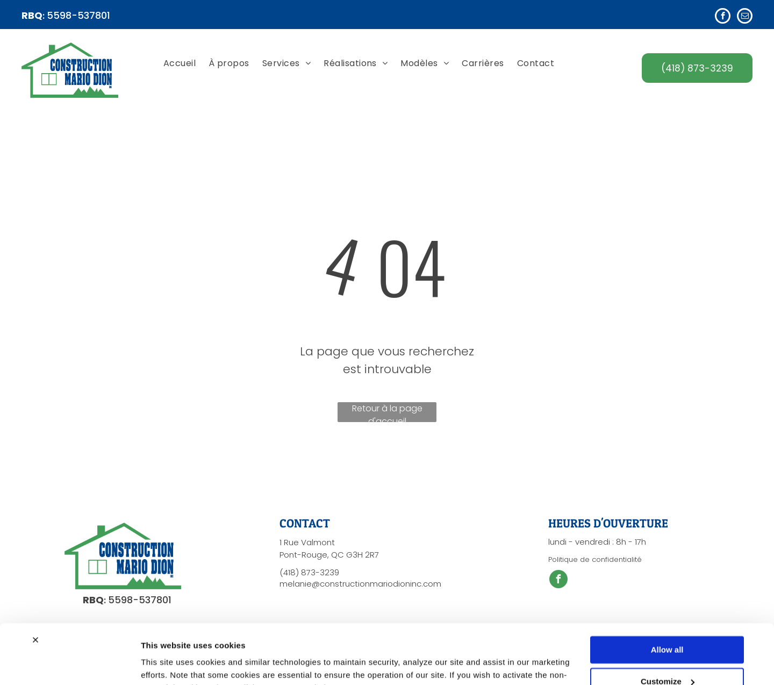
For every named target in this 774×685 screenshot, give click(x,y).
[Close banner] (35, 586)
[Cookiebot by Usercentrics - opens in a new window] (70, 664)
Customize (667, 627)
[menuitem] (179, 64)
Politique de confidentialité (595, 559)
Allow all (667, 596)
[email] (744, 17)
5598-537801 (78, 15)
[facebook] (722, 17)
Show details (166, 663)
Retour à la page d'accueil (387, 412)
